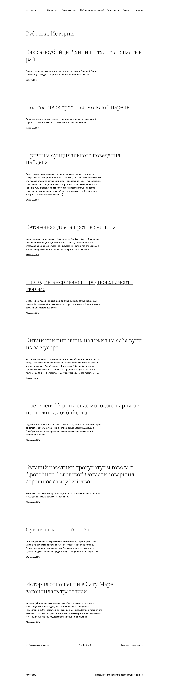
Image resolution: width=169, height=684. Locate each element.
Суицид (126, 10)
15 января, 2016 (32, 313)
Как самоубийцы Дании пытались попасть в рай (83, 55)
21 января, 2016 (32, 200)
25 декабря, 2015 (33, 502)
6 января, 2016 (32, 378)
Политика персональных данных (126, 675)
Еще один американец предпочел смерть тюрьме (79, 285)
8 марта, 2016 (31, 80)
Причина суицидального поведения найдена (73, 158)
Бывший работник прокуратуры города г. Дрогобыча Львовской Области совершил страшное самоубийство (80, 474)
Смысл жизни (68, 10)
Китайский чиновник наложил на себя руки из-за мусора (84, 344)
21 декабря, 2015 (33, 557)
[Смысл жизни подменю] (76, 10)
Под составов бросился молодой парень (77, 106)
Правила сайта (102, 675)
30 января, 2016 (32, 128)
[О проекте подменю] (58, 10)
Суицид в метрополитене (59, 529)
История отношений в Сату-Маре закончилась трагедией (69, 587)
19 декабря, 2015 (33, 622)
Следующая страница (132, 645)
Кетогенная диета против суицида (71, 226)
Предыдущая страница (37, 645)
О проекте (52, 10)
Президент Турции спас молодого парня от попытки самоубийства (82, 409)
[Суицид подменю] (131, 10)
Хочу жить (31, 10)
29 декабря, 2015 (33, 440)
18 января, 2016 (32, 254)
